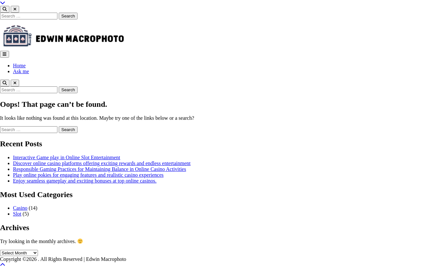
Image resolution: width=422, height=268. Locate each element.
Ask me (21, 71)
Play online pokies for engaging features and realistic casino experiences (88, 175)
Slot (17, 214)
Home (19, 65)
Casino (20, 208)
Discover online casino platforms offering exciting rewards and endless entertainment (102, 163)
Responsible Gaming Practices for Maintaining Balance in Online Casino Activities (99, 169)
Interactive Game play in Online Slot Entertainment (66, 157)
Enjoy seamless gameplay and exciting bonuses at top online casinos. (85, 181)
